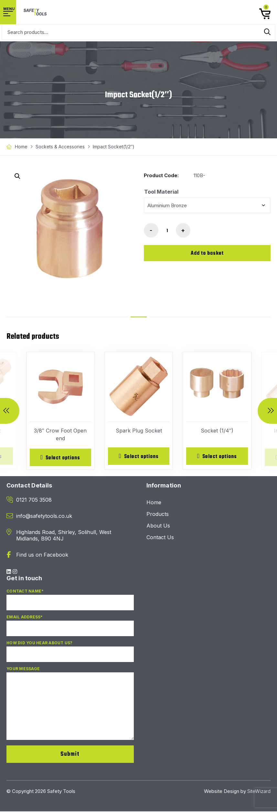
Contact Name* (70, 603)
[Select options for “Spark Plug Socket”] (138, 456)
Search (267, 32)
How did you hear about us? (70, 655)
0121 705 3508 (34, 500)
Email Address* (70, 629)
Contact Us (160, 538)
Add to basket (207, 253)
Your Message (70, 707)
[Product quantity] (167, 231)
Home (21, 146)
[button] (17, 176)
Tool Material (161, 191)
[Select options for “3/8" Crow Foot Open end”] (60, 458)
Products (157, 514)
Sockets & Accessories (60, 146)
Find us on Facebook (42, 555)
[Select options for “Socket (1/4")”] (217, 456)
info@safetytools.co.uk (44, 516)
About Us (158, 526)
